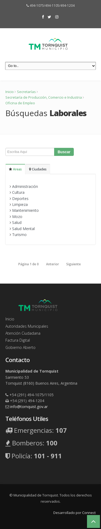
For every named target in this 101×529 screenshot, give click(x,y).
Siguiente (73, 264)
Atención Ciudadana (22, 333)
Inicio (9, 91)
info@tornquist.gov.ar (29, 406)
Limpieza (20, 204)
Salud (17, 222)
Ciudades (38, 169)
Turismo (19, 234)
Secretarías (26, 91)
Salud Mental (23, 228)
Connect (89, 512)
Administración (25, 186)
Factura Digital (17, 340)
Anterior (52, 264)
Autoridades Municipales (26, 326)
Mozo (17, 216)
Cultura (18, 192)
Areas (15, 169)
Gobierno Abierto (20, 347)
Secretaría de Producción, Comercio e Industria (43, 97)
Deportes (20, 198)
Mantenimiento (25, 210)
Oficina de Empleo (20, 103)
